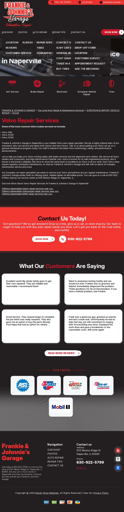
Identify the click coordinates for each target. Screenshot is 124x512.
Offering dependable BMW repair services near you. (27, 194)
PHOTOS (22, 32)
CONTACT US (78, 32)
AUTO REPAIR (40, 32)
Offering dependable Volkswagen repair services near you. (30, 191)
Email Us (81, 468)
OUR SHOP (7, 32)
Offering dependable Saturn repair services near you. (27, 188)
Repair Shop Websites (47, 493)
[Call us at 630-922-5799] (75, 239)
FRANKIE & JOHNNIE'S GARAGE (18, 110)
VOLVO (15, 113)
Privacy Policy (101, 493)
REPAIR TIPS (58, 32)
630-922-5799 (21, 467)
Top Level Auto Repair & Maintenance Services (61, 110)
